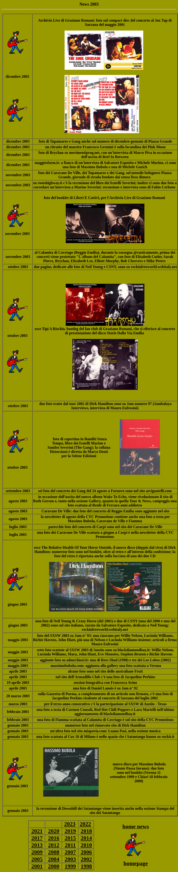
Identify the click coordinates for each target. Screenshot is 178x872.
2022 (85, 824)
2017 (37, 838)
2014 (86, 838)
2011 (70, 845)
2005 (37, 859)
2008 (53, 852)
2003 (70, 859)
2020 (53, 831)
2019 (70, 831)
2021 (37, 831)
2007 (70, 852)
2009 (37, 852)
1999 (70, 866)
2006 (86, 852)
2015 (70, 838)
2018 (86, 831)
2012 (53, 845)
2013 (37, 845)
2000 (53, 866)
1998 (86, 866)
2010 (86, 845)
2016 (53, 838)
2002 (86, 859)
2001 (37, 866)
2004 (53, 859)
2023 (69, 824)
